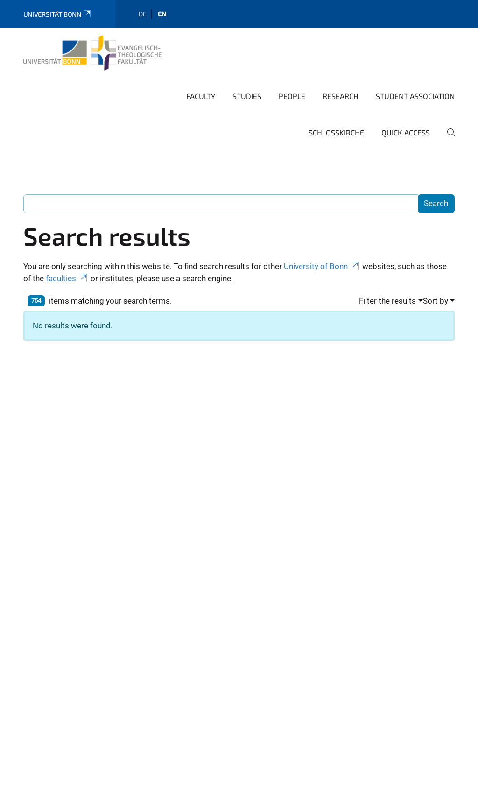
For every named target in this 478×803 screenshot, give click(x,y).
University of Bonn (322, 266)
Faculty (200, 96)
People (292, 96)
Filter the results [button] (387, 301)
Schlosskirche (336, 132)
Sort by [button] (435, 301)
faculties (67, 278)
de (143, 14)
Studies (246, 96)
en (162, 14)
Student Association (415, 96)
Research (340, 96)
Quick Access (405, 132)
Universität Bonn (57, 14)
